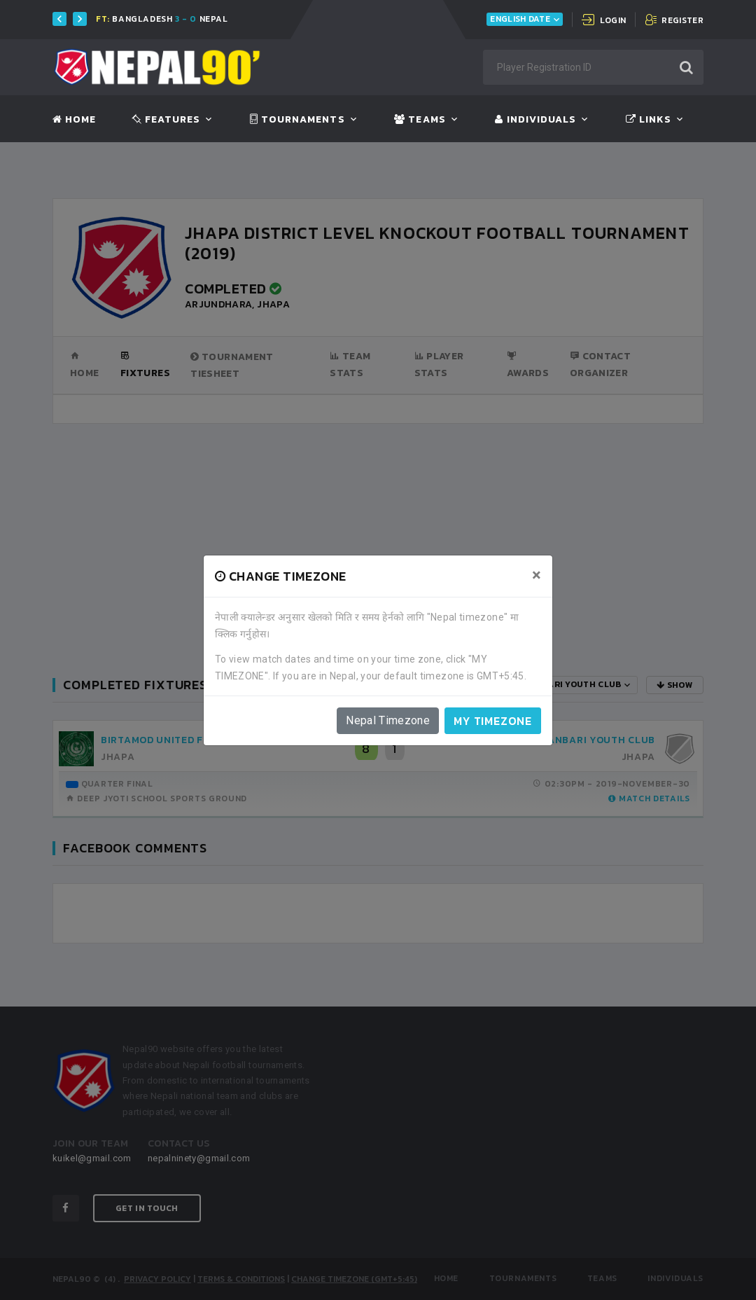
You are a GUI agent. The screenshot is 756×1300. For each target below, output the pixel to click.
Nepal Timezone (388, 720)
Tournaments (297, 119)
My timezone (493, 720)
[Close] (536, 575)
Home (74, 119)
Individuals (535, 119)
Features (166, 119)
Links (648, 119)
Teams (419, 119)
